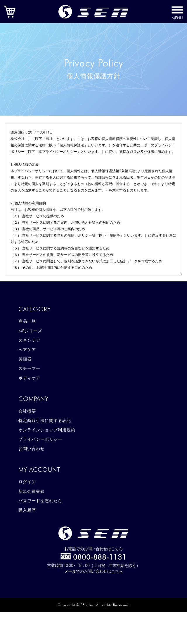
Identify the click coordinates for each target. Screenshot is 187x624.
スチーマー (29, 368)
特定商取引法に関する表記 (44, 420)
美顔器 (25, 359)
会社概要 (27, 411)
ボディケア (29, 378)
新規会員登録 (31, 491)
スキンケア (29, 340)
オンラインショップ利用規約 (46, 430)
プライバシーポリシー (40, 439)
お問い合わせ (31, 448)
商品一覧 (27, 321)
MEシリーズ (30, 331)
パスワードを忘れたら (40, 500)
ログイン (27, 481)
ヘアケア (27, 349)
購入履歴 (27, 510)
